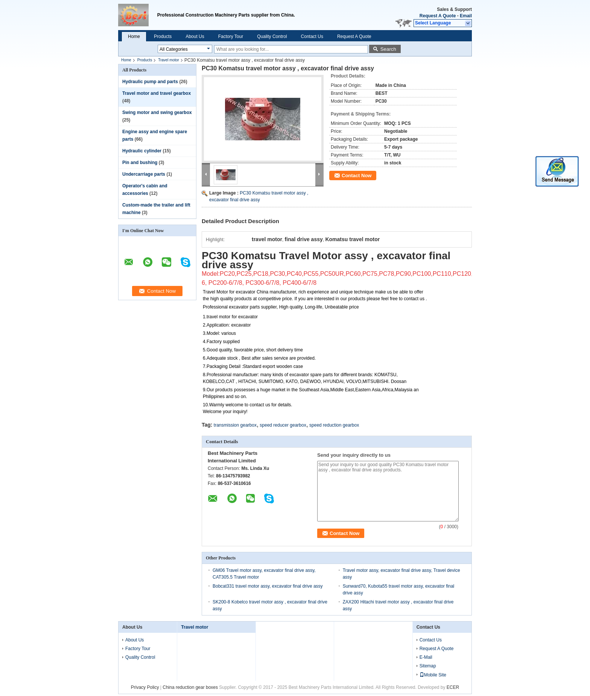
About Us (195, 36)
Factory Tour (230, 36)
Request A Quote (438, 15)
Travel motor (168, 60)
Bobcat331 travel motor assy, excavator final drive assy (268, 586)
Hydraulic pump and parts (150, 81)
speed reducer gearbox (283, 425)
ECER (453, 687)
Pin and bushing (139, 162)
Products (163, 36)
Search (388, 49)
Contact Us (312, 36)
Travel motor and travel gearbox (156, 93)
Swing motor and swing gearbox (157, 112)
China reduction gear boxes (190, 687)
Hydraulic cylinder (141, 150)
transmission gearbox (235, 425)
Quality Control (272, 36)
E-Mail (426, 657)
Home (134, 36)
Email (466, 15)
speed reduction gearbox (334, 425)
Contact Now (356, 175)
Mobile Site (433, 675)
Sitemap (428, 666)
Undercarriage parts (143, 174)
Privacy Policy (145, 687)
